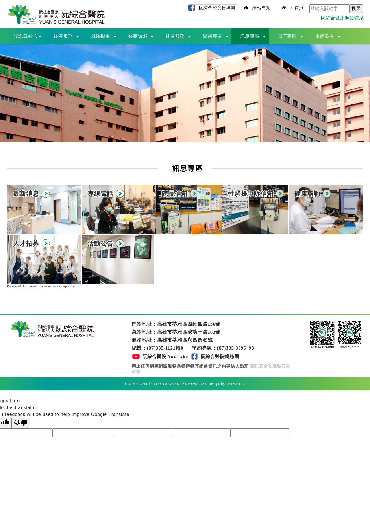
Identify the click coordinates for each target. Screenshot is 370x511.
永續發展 (324, 36)
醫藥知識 (137, 36)
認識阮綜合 (26, 36)
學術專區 (212, 36)
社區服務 (175, 36)
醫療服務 (63, 36)
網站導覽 (257, 7)
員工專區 (287, 36)
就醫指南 (100, 36)
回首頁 (293, 7)
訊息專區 (250, 36)
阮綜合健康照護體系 (342, 17)
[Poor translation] (21, 423)
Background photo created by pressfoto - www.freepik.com (41, 286)
